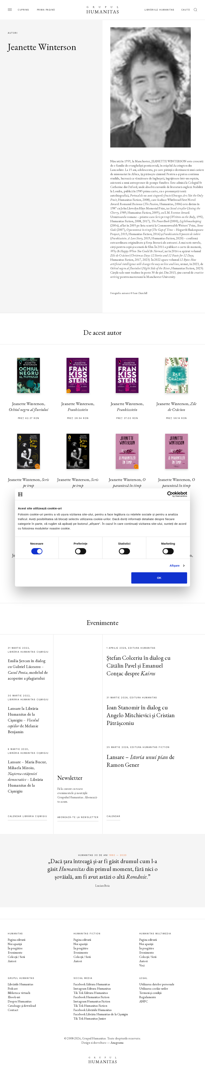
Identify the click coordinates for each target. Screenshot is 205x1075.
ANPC (143, 1001)
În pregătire (15, 948)
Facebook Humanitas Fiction (91, 997)
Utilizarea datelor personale (156, 984)
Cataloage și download (22, 1006)
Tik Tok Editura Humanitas (91, 993)
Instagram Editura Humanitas (92, 988)
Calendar (113, 816)
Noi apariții (15, 944)
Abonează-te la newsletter (78, 817)
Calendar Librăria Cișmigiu (27, 816)
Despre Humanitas (20, 1001)
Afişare (175, 565)
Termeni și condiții (150, 993)
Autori (12, 961)
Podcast (13, 988)
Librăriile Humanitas (159, 10)
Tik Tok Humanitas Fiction (90, 1006)
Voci (142, 965)
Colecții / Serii (16, 957)
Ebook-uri (14, 997)
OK (159, 577)
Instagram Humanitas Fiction (92, 1001)
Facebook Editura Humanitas (92, 984)
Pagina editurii (16, 940)
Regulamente (147, 997)
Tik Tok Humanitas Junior (90, 1018)
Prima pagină (46, 10)
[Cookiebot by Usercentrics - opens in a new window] (170, 494)
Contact (13, 1010)
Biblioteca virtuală (19, 993)
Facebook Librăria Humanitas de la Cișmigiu (101, 1014)
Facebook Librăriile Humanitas (93, 1010)
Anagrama (117, 1043)
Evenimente (15, 952)
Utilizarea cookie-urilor (153, 988)
